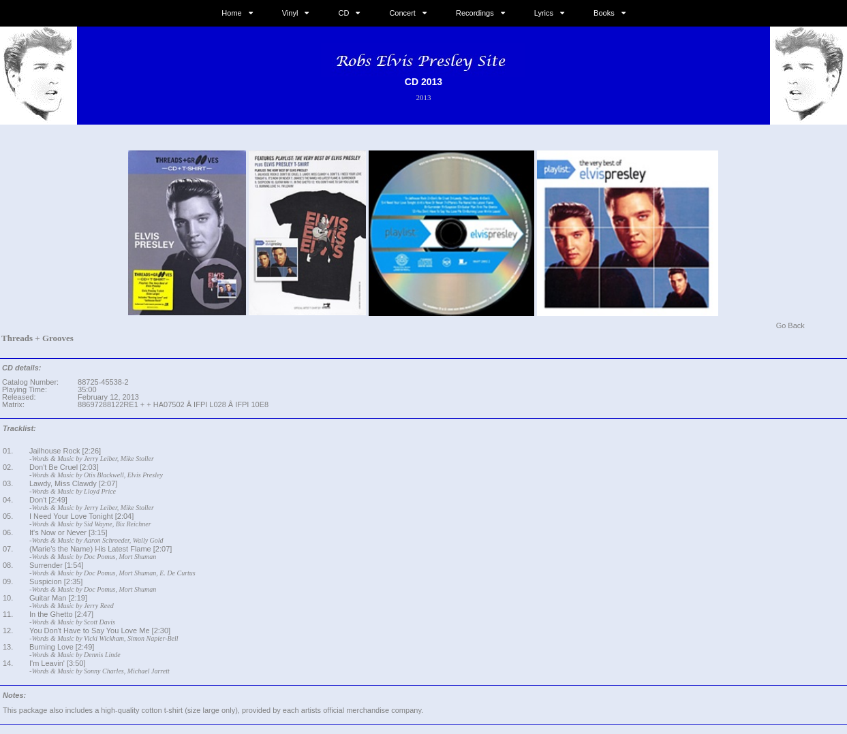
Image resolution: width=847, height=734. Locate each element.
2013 (423, 97)
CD (343, 13)
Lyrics (543, 13)
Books (604, 13)
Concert (402, 13)
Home (231, 13)
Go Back (790, 325)
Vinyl (290, 13)
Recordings (475, 13)
